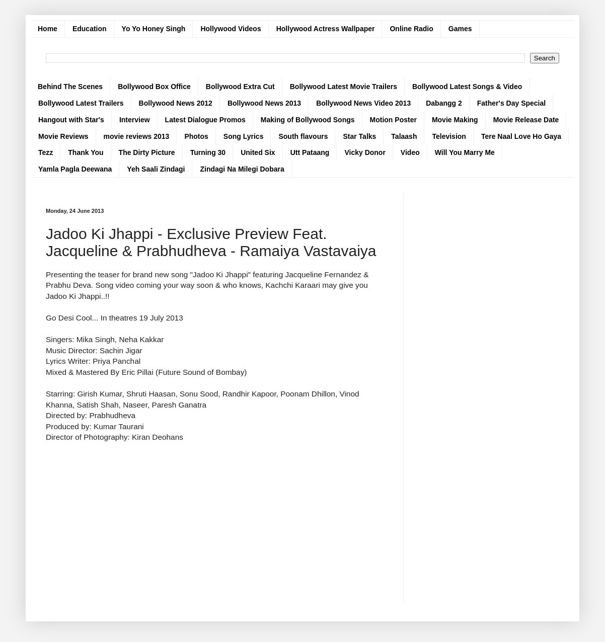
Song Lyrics (243, 136)
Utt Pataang (310, 152)
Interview (134, 120)
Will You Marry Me (465, 152)
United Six (258, 152)
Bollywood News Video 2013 (363, 103)
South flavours (303, 136)
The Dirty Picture (147, 152)
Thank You (85, 152)
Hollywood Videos (230, 29)
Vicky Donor (364, 152)
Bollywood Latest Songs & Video (467, 87)
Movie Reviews (63, 136)
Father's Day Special (511, 103)
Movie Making (455, 120)
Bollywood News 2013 (264, 103)
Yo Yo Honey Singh (154, 29)
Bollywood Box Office (154, 87)
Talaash (404, 136)
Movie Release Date (526, 120)
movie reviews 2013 (137, 136)
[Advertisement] (216, 513)
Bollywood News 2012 (175, 103)
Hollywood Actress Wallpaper (325, 29)
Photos (196, 136)
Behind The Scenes (70, 87)
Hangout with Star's (71, 120)
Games (460, 29)
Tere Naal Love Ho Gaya (521, 136)
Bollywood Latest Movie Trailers (343, 87)
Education (89, 29)
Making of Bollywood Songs (308, 120)
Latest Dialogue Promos (205, 120)
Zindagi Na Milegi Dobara (242, 169)
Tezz (45, 152)
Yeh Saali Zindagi (156, 169)
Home (47, 29)
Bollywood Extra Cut (240, 87)
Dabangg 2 (444, 103)
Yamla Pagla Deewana (75, 169)
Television (449, 136)
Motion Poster (393, 120)
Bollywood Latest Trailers (81, 103)
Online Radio (411, 29)
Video (410, 152)
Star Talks (359, 136)
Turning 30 (208, 152)
